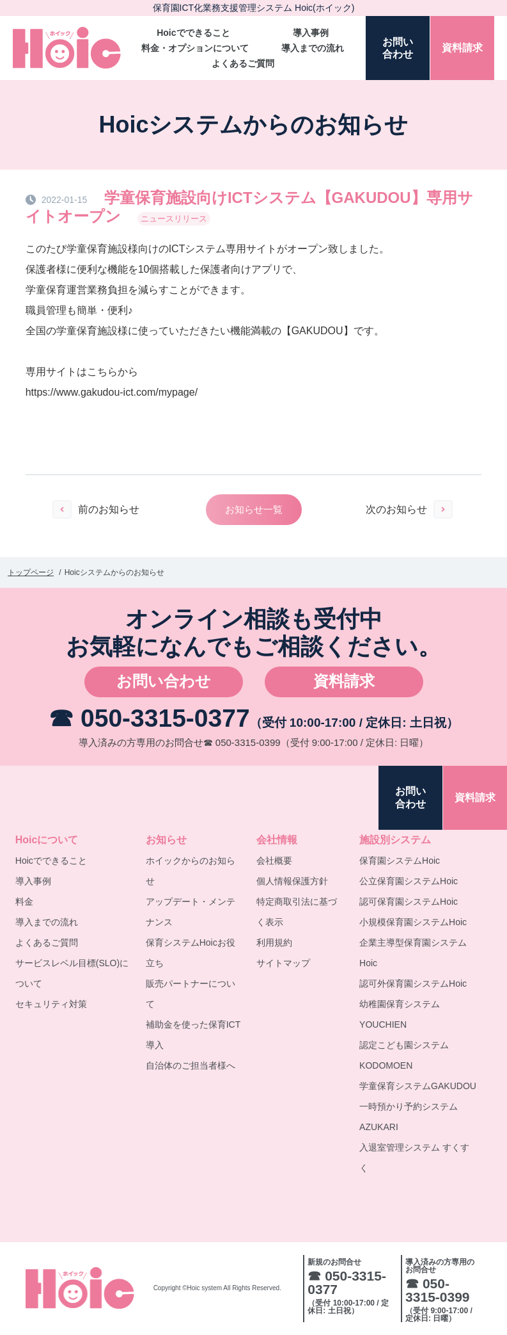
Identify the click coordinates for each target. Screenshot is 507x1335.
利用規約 (274, 942)
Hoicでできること (193, 33)
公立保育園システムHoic (408, 881)
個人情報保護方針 (292, 881)
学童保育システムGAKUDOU (417, 1086)
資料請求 (344, 681)
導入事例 (311, 33)
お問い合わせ (163, 681)
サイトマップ (283, 963)
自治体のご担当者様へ (190, 1065)
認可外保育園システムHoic (413, 983)
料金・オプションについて (195, 48)
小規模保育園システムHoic (413, 922)
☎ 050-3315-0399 (242, 742)
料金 (24, 901)
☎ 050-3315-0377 (149, 718)
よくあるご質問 (243, 63)
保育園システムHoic (399, 860)
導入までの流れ (312, 48)
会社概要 (274, 860)
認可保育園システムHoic (408, 901)
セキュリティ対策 (51, 1004)
